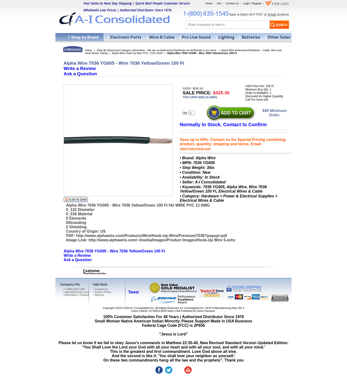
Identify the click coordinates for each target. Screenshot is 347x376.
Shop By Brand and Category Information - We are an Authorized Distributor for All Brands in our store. (157, 50)
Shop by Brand (85, 37)
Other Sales (278, 37)
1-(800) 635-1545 (206, 13)
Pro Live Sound (196, 37)
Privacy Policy (102, 292)
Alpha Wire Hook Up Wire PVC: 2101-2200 (137, 53)
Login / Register (252, 3)
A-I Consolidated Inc (142, 307)
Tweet (133, 292)
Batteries (251, 37)
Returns (98, 294)
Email (272, 14)
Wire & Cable (161, 37)
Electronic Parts (125, 37)
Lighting (226, 37)
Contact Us (232, 3)
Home (208, 3)
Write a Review (80, 68)
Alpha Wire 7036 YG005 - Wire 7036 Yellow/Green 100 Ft (114, 251)
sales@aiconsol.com (195, 148)
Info (219, 3)
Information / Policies (76, 294)
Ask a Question (80, 73)
